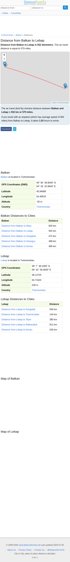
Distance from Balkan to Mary (17, 226)
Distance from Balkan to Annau (17, 246)
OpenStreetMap (64, 102)
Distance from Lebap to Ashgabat (18, 309)
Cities (5, 13)
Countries (16, 13)
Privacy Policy (25, 550)
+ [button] (4, 55)
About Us (11, 550)
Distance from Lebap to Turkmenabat (20, 314)
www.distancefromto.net (29, 545)
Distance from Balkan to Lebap (17, 231)
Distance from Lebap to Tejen (16, 319)
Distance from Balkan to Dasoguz (18, 241)
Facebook (6, 129)
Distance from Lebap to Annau (17, 329)
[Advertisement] (35, 24)
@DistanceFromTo (55, 550)
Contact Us (39, 550)
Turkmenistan (43, 206)
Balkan (4, 177)
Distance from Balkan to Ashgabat (19, 236)
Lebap (4, 260)
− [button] (4, 59)
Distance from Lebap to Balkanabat (19, 324)
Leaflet (54, 102)
